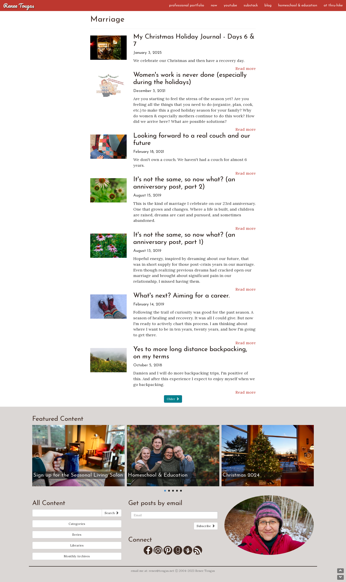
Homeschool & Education (297, 5)
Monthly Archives (77, 556)
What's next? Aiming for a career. (181, 295)
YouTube (230, 5)
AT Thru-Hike (333, 5)
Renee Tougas (18, 5)
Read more (245, 68)
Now (214, 5)
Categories (77, 524)
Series (76, 535)
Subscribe (206, 526)
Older (173, 399)
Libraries (77, 545)
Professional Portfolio (186, 5)
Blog (267, 5)
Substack (251, 5)
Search (112, 513)
